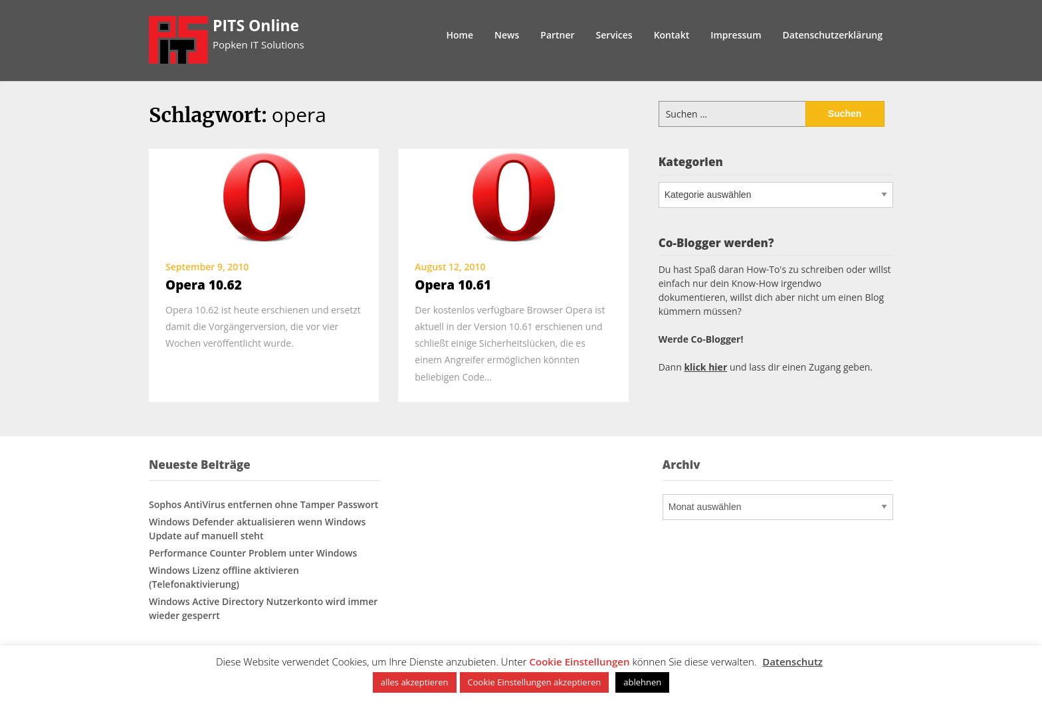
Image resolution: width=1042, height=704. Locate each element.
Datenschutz (792, 661)
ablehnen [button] (642, 682)
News (506, 35)
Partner (557, 35)
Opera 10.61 (453, 285)
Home (460, 35)
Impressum (735, 35)
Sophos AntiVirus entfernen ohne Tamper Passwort (263, 504)
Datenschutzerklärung (833, 35)
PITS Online (256, 25)
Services (614, 35)
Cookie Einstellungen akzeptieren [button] (534, 682)
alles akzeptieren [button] (415, 682)
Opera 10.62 (203, 285)
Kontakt (672, 35)
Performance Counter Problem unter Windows (253, 553)
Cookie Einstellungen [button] (580, 661)
